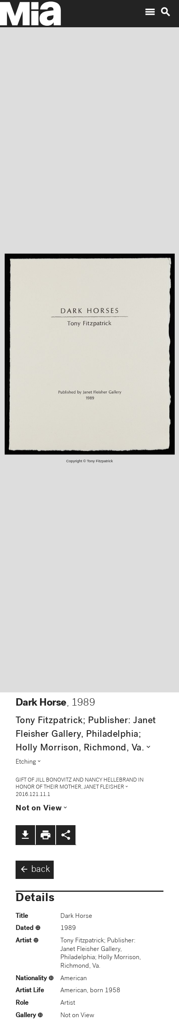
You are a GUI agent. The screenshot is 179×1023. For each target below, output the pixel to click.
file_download (25, 835)
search (165, 12)
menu (150, 12)
